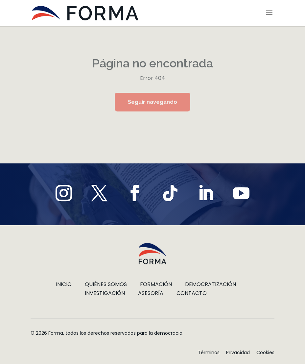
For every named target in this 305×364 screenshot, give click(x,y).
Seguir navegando (152, 102)
